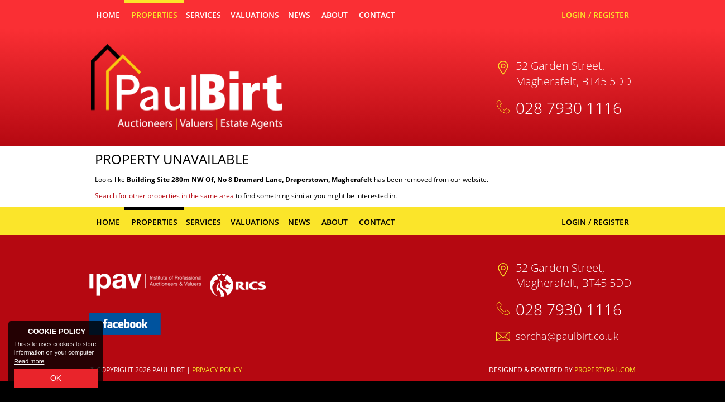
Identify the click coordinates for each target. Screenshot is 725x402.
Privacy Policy (217, 370)
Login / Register (595, 14)
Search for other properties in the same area (164, 195)
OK (55, 378)
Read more (29, 361)
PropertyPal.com (605, 370)
